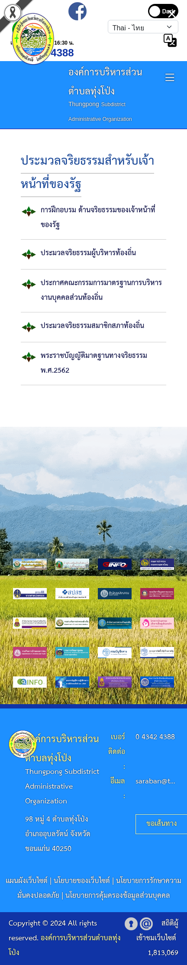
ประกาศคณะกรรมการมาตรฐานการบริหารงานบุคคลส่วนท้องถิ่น (101, 290)
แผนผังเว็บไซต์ (27, 881)
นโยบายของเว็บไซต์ (82, 881)
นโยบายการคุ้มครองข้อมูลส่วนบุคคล (117, 896)
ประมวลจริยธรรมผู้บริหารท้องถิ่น (88, 253)
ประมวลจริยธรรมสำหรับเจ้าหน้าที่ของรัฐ (87, 173)
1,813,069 (163, 953)
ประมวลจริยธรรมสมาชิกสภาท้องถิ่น (92, 326)
